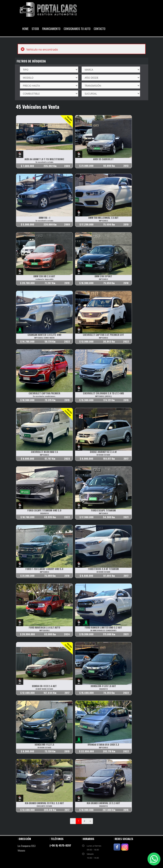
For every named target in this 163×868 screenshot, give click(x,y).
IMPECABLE (103, 220)
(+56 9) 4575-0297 (60, 845)
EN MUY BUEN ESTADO (44, 689)
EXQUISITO (44, 513)
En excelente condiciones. (44, 396)
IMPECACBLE (44, 630)
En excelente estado (44, 162)
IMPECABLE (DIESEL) (103, 396)
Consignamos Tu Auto (77, 29)
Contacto (99, 29)
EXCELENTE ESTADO (44, 806)
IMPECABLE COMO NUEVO (44, 337)
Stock (35, 29)
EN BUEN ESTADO (103, 454)
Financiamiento (51, 29)
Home (25, 29)
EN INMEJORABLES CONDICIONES (103, 630)
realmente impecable (44, 279)
